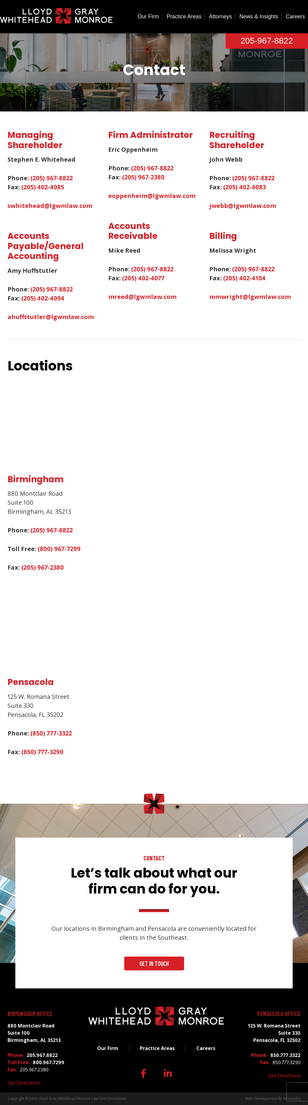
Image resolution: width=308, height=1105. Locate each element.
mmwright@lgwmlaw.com (250, 297)
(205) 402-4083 (244, 187)
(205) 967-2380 (143, 177)
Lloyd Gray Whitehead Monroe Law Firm (72, 1098)
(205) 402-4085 (42, 187)
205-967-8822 (267, 40)
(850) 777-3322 (51, 733)
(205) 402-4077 (143, 278)
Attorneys (220, 17)
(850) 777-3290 (42, 752)
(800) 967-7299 (59, 549)
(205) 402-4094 (42, 298)
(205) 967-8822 (51, 178)
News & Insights (258, 17)
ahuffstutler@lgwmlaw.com (51, 317)
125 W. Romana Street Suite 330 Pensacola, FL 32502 (274, 1032)
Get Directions (24, 1082)
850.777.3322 (285, 1055)
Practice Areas (184, 17)
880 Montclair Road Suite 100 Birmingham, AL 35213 (34, 1032)
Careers (295, 17)
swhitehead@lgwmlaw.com (50, 206)
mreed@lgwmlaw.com (142, 297)
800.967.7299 (48, 1062)
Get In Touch (154, 963)
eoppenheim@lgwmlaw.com (152, 196)
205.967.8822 (42, 1055)
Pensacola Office (278, 1013)
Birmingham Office (30, 1013)
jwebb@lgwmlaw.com (242, 206)
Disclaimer (118, 1098)
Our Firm (148, 17)
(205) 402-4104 (244, 278)
